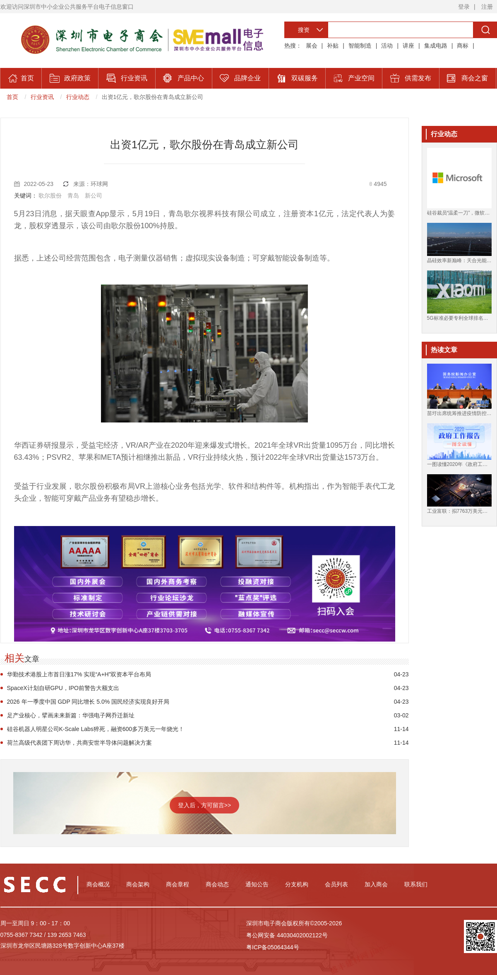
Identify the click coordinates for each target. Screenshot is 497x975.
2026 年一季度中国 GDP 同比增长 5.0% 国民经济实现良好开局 (88, 701)
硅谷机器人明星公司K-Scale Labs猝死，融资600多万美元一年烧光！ (96, 729)
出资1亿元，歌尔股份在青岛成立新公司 (153, 97)
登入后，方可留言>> (204, 805)
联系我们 (415, 884)
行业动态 (77, 97)
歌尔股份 (50, 195)
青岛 (73, 195)
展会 (311, 45)
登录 (464, 6)
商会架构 (137, 884)
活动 (387, 45)
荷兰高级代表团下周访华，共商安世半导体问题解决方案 (79, 742)
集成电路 (435, 45)
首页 (12, 97)
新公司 (93, 195)
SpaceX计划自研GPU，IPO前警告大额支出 (63, 688)
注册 (487, 6)
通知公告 (257, 884)
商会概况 (98, 884)
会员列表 (336, 884)
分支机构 (296, 884)
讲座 (408, 45)
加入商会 (376, 884)
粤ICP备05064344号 (272, 947)
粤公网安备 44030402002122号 (287, 935)
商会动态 (217, 884)
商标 (462, 45)
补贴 (333, 45)
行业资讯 (42, 97)
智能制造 (360, 45)
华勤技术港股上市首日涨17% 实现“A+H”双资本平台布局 (79, 674)
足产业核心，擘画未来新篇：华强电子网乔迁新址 (70, 715)
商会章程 (177, 884)
